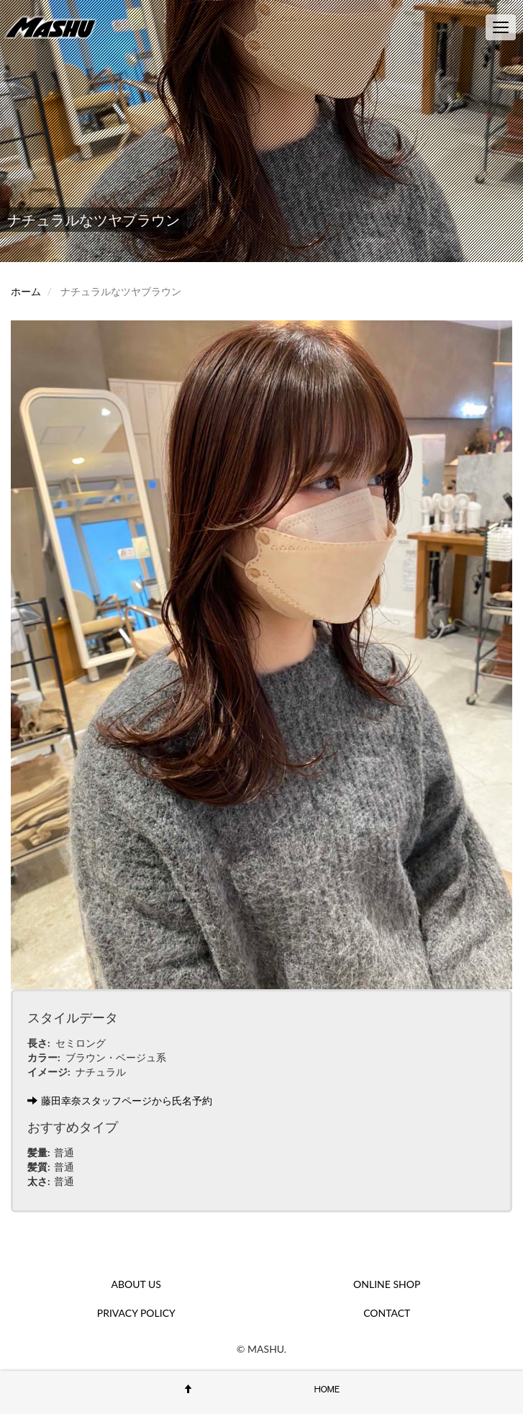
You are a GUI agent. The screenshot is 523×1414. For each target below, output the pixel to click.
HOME (327, 1389)
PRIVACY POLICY (136, 1313)
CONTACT (386, 1313)
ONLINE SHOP (386, 1284)
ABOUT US (136, 1284)
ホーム (26, 291)
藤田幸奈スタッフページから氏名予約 (119, 1100)
